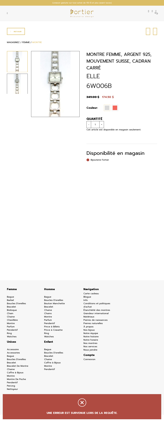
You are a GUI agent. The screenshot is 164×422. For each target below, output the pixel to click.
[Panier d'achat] (156, 13)
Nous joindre (90, 357)
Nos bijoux (89, 337)
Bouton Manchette (54, 310)
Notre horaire (90, 347)
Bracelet (11, 314)
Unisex (11, 349)
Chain (10, 320)
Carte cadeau (91, 300)
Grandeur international (96, 320)
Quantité (94, 126)
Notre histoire (91, 343)
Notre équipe (90, 340)
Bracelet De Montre (17, 373)
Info (85, 307)
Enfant (48, 349)
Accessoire (13, 356)
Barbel (10, 307)
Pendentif (12, 337)
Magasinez (14, 50)
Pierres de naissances (95, 327)
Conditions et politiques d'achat (96, 312)
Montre (11, 330)
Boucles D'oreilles (16, 310)
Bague (10, 304)
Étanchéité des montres (96, 317)
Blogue (87, 304)
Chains (48, 320)
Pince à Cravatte (53, 337)
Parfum (11, 334)
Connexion (89, 366)
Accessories (13, 360)
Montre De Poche (16, 386)
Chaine (11, 324)
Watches (11, 343)
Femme (12, 296)
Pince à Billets (52, 334)
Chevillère (12, 327)
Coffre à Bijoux (15, 379)
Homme (49, 296)
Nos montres (90, 350)
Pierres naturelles (93, 330)
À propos (88, 334)
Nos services (90, 353)
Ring (9, 340)
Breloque (12, 317)
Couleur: (91, 115)
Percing (11, 393)
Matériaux (88, 324)
